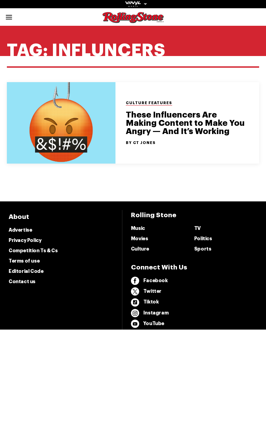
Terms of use (24, 260)
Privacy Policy (25, 240)
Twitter (146, 291)
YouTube (147, 324)
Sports (202, 248)
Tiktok (145, 302)
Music (138, 228)
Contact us (22, 281)
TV (197, 228)
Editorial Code (26, 271)
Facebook (149, 281)
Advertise (20, 230)
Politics (203, 238)
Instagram (149, 313)
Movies (139, 238)
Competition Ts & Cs (33, 250)
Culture (140, 248)
